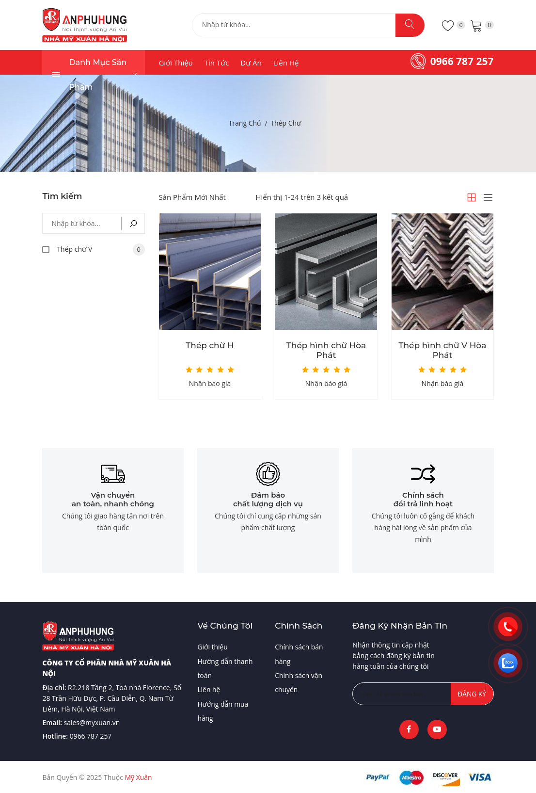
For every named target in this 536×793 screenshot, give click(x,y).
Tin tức (217, 62)
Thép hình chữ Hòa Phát (326, 350)
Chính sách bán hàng (299, 653)
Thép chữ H (210, 345)
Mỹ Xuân (138, 777)
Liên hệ (286, 62)
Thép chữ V (100, 249)
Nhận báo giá (210, 383)
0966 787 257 (462, 61)
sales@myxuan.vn (92, 722)
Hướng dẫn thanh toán (225, 668)
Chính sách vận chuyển (299, 683)
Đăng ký (471, 693)
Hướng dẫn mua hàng (223, 712)
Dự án (250, 62)
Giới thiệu (175, 62)
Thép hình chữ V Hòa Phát (443, 350)
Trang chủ (245, 123)
